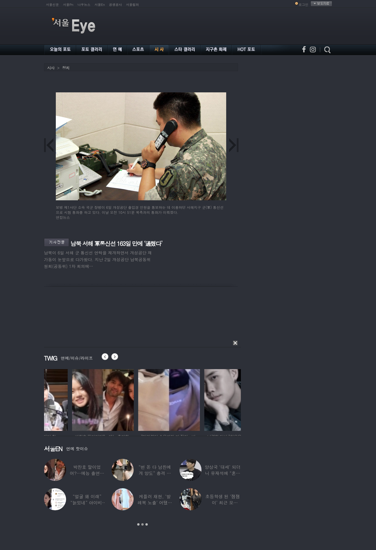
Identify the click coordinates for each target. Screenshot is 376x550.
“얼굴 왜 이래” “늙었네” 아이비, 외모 (87, 502)
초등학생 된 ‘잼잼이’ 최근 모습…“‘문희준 (222, 502)
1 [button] (138, 524)
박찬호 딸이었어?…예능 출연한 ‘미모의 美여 (87, 473)
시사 (50, 68)
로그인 (303, 4)
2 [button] (142, 524)
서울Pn (68, 4)
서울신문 (52, 4)
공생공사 (115, 4)
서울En (100, 4)
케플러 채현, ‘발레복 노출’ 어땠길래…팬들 (154, 502)
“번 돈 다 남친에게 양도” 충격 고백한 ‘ (155, 473)
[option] (75, 399)
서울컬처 (132, 4)
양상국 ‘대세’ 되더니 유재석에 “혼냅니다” (223, 473)
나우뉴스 (84, 4)
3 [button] (146, 524)
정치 (65, 68)
